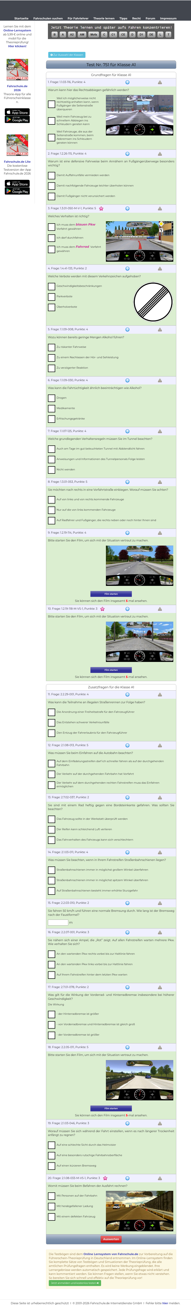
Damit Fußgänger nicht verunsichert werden (86, 196)
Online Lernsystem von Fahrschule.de (111, 1254)
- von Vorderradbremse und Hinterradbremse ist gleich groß (96, 1024)
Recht (136, 18)
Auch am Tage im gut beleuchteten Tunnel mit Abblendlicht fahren (101, 448)
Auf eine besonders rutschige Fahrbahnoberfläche (89, 1155)
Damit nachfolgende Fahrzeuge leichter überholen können (95, 185)
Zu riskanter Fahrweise (71, 346)
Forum (150, 18)
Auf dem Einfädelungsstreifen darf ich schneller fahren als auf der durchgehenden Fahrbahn (110, 763)
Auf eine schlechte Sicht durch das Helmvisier (86, 1144)
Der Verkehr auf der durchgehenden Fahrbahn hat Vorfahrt (95, 773)
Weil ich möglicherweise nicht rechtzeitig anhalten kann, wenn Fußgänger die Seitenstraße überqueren (78, 104)
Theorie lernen (104, 18)
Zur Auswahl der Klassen (67, 54)
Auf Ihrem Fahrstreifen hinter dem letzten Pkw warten (92, 974)
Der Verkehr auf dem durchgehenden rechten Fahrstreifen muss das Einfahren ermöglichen (108, 784)
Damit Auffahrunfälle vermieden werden (83, 175)
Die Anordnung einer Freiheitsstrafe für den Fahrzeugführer (96, 711)
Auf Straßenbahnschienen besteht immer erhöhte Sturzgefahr (97, 890)
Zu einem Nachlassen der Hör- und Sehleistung (87, 357)
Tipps (123, 18)
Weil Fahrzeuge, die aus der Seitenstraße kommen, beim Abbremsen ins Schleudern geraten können (75, 137)
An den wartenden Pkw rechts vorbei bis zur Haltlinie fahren (96, 953)
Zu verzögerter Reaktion (72, 367)
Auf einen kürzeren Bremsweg (76, 1165)
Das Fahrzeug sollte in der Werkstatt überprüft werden (92, 818)
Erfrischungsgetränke (71, 418)
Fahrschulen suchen (48, 18)
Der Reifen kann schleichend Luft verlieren (84, 829)
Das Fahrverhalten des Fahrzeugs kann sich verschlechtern (95, 839)
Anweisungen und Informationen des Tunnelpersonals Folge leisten (101, 459)
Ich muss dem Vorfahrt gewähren (76, 226)
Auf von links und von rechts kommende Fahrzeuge (90, 499)
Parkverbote (64, 296)
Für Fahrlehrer (78, 18)
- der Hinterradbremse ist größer (78, 1013)
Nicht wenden (66, 469)
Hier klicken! (17, 46)
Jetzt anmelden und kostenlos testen (75, 1283)
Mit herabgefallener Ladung (75, 1206)
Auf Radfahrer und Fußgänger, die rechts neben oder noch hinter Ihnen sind (106, 520)
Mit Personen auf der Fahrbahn (77, 1195)
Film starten (111, 594)
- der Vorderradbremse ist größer (78, 1034)
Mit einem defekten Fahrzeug (76, 1216)
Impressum (168, 18)
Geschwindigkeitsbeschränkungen (79, 286)
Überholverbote (67, 306)
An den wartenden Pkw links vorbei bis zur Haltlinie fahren (95, 964)
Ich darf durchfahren (70, 237)
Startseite (21, 18)
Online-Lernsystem (17, 30)
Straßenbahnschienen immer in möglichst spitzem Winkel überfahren (102, 880)
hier (165, 1303)
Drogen (62, 397)
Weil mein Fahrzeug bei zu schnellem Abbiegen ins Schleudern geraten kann (74, 120)
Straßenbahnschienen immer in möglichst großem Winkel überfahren (102, 869)
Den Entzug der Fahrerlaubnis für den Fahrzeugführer (92, 732)
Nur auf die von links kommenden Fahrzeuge (86, 509)
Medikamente (66, 408)
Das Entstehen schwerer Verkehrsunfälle (83, 722)
